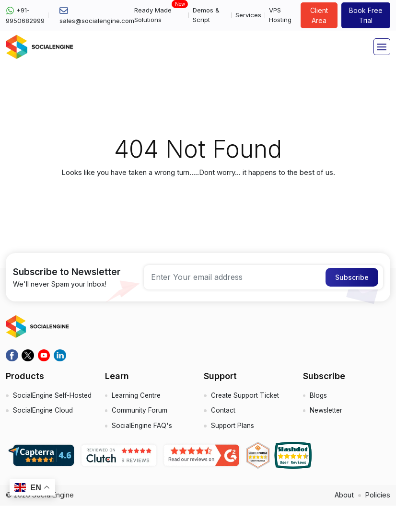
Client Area (319, 15)
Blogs (319, 396)
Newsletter (327, 412)
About (343, 497)
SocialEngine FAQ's (143, 428)
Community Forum (140, 412)
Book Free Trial (366, 15)
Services (248, 15)
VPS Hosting (280, 14)
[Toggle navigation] (381, 46)
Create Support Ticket (246, 396)
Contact (223, 412)
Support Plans (233, 428)
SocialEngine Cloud (43, 422)
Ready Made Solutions (159, 14)
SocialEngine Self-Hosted (42, 401)
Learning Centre (137, 396)
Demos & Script (206, 14)
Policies (377, 497)
